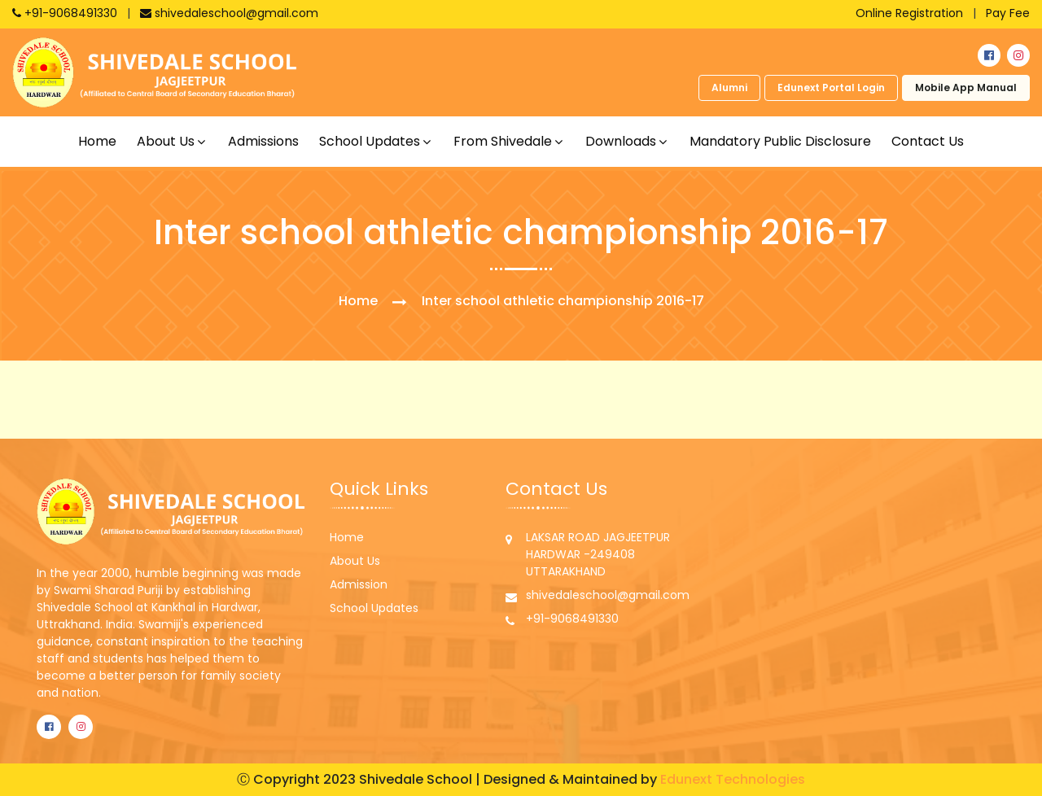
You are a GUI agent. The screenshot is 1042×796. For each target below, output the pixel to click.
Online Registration (909, 13)
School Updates (374, 608)
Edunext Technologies (732, 779)
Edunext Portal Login (831, 87)
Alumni (729, 87)
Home (97, 141)
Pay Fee (1008, 13)
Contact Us (927, 141)
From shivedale (502, 141)
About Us (355, 561)
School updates (369, 141)
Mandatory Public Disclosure (780, 141)
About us (166, 141)
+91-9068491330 (66, 13)
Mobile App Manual (966, 87)
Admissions (263, 141)
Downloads (620, 141)
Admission (358, 584)
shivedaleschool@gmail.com (229, 13)
